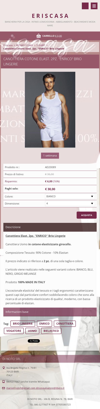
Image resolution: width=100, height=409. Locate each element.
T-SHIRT (40, 45)
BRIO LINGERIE (23, 323)
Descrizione (13, 227)
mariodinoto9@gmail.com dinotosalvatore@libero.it (35, 388)
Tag (5, 324)
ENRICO (44, 323)
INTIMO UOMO (24, 45)
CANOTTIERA (64, 323)
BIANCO (51, 196)
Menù (94, 6)
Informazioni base (17, 312)
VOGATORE (13, 331)
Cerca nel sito (85, 6)
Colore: (9, 196)
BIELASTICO (51, 331)
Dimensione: (12, 203)
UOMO (32, 331)
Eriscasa (8, 45)
